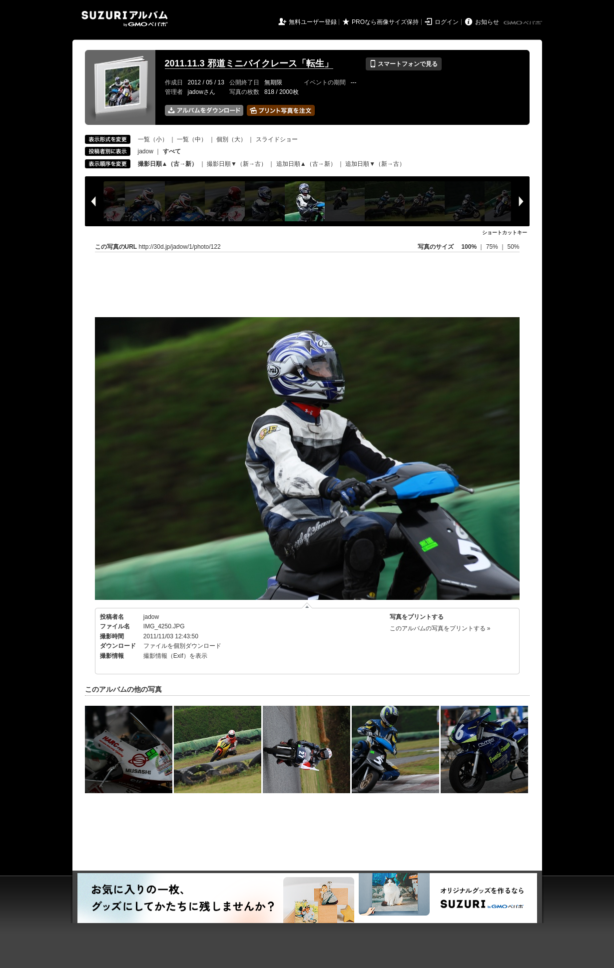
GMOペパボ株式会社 (524, 23)
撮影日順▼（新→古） (237, 163)
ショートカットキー (504, 232)
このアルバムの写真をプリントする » (440, 628)
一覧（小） (153, 139)
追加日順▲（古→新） (306, 163)
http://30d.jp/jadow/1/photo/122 (180, 246)
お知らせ (487, 21)
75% (493, 246)
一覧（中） (192, 139)
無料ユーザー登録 (313, 21)
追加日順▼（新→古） (375, 163)
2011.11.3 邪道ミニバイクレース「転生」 (249, 63)
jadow (145, 151)
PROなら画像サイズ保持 (385, 21)
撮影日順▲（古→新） (168, 163)
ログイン (447, 21)
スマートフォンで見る (403, 63)
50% (513, 246)
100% (469, 246)
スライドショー (277, 139)
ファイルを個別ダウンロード (182, 645)
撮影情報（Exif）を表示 (175, 655)
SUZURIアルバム (124, 18)
